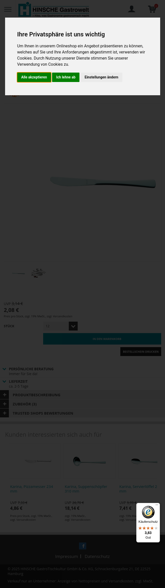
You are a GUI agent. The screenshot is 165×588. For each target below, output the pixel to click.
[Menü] (157, 506)
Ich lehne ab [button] (65, 77)
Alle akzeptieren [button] (34, 77)
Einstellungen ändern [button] (101, 77)
